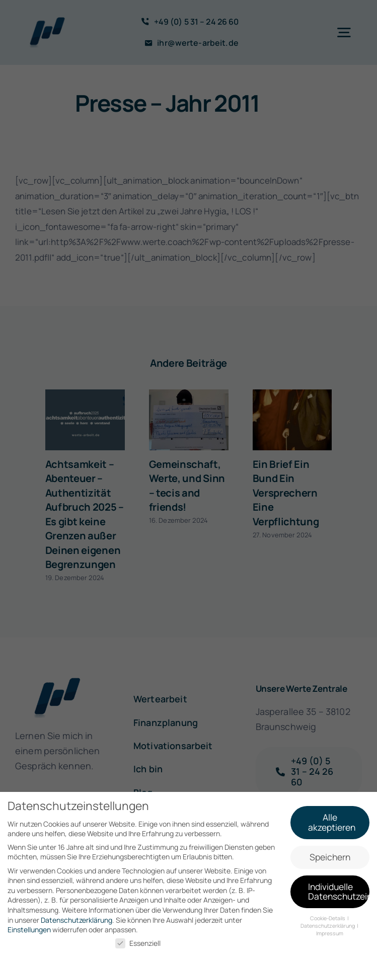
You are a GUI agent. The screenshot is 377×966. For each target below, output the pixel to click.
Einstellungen (29, 928)
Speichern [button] (330, 855)
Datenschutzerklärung (76, 918)
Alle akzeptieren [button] (331, 821)
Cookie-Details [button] (328, 916)
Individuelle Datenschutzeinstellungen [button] (338, 889)
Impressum (329, 931)
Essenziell (138, 941)
